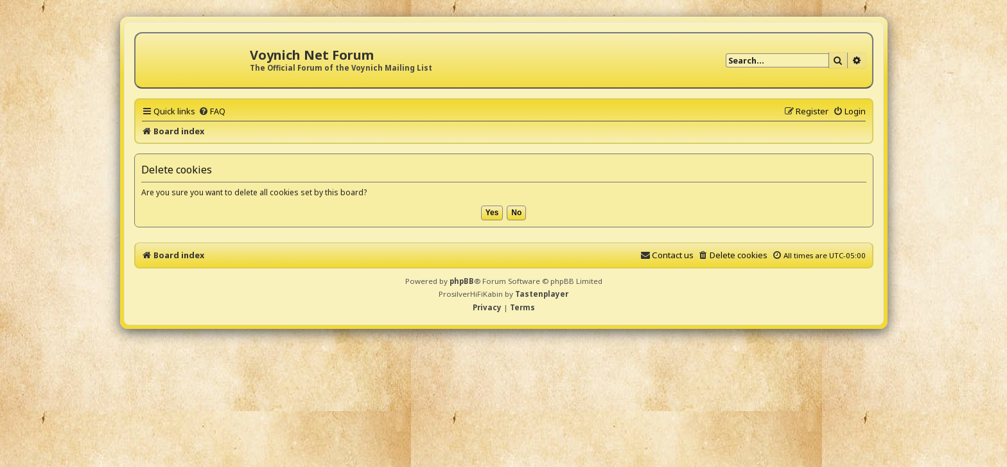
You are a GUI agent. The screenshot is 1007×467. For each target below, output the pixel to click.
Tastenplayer (541, 294)
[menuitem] (211, 111)
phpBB (462, 281)
